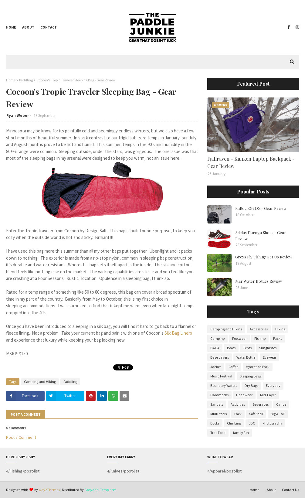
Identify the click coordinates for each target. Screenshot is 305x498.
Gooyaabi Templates (100, 489)
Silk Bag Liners (178, 333)
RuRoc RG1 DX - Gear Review (260, 208)
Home (11, 27)
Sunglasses (267, 348)
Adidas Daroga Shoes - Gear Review (260, 235)
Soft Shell (256, 413)
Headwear (244, 395)
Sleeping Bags (250, 376)
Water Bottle (245, 357)
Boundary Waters (223, 385)
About (28, 27)
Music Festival (221, 376)
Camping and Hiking (40, 381)
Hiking (280, 329)
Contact (48, 27)
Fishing (260, 338)
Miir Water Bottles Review (258, 281)
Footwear (239, 338)
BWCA (214, 348)
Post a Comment (21, 437)
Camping (217, 338)
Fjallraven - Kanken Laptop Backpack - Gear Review (251, 162)
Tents (247, 348)
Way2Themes (49, 489)
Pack (238, 413)
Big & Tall (278, 413)
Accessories (259, 329)
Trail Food (217, 432)
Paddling (26, 80)
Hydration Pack (257, 366)
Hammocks (219, 395)
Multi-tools (218, 413)
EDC (252, 423)
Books (214, 423)
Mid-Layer (268, 395)
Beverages (260, 404)
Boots (231, 348)
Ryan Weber (17, 115)
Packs (277, 338)
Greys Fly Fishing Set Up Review (263, 256)
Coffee (233, 366)
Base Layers (219, 357)
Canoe (281, 404)
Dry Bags (251, 385)
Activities (238, 404)
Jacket (215, 366)
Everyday (273, 385)
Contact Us (290, 489)
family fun (241, 432)
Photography (272, 423)
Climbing (234, 423)
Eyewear (269, 357)
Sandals (216, 404)
